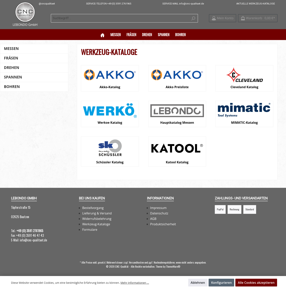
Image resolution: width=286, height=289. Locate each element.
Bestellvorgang (93, 207)
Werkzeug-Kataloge (96, 224)
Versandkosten (136, 262)
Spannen (13, 76)
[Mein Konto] (222, 18)
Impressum (158, 207)
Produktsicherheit (163, 224)
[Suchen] (193, 18)
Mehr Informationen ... (134, 283)
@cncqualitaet (47, 3)
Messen (11, 48)
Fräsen (11, 57)
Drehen (11, 67)
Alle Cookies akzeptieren (256, 282)
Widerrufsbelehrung (96, 218)
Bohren (12, 86)
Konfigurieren (221, 282)
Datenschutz (159, 213)
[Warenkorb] (257, 18)
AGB (153, 218)
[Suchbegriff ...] (120, 18)
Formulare (89, 229)
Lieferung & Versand (97, 213)
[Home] (102, 34)
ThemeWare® (173, 266)
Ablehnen (198, 282)
